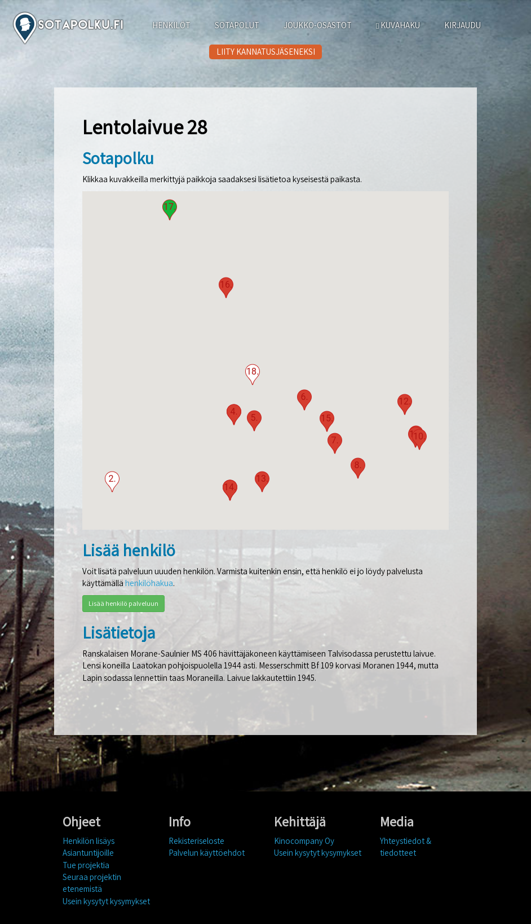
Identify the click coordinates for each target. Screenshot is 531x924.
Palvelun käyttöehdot (207, 852)
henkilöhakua (149, 583)
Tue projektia (86, 865)
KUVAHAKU (398, 25)
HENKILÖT (171, 25)
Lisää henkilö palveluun (123, 603)
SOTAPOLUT (237, 25)
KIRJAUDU (462, 25)
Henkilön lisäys (88, 840)
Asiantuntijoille (88, 852)
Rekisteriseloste (196, 840)
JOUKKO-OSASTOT (318, 25)
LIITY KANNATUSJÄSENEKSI (265, 51)
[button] (112, 481)
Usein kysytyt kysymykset (106, 901)
